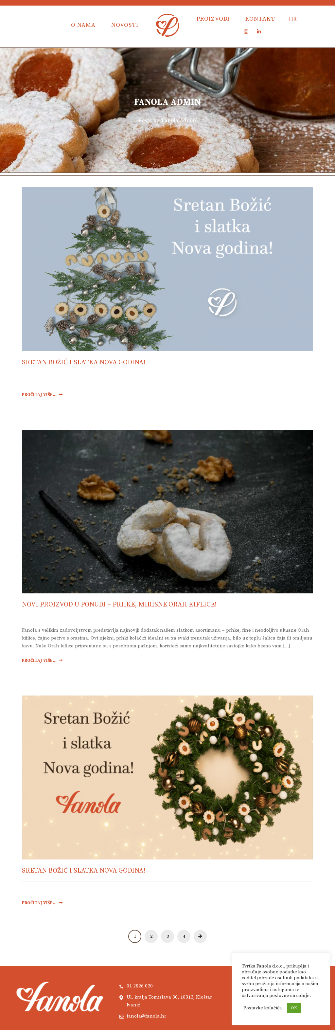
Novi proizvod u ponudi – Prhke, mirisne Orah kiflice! (119, 605)
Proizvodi (213, 19)
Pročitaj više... (42, 394)
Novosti (124, 25)
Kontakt (260, 19)
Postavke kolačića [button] (262, 1008)
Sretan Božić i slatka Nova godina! (83, 362)
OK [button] (294, 1007)
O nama (83, 25)
